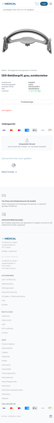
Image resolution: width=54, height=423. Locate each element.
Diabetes (5, 398)
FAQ (3, 300)
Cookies (5, 333)
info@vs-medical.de (9, 251)
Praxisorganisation (9, 373)
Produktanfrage (27, 102)
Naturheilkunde (7, 377)
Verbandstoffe (7, 348)
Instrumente (6, 365)
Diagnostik (6, 356)
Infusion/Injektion (8, 344)
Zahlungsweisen (8, 288)
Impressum (6, 316)
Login (44, 4)
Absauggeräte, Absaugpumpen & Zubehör (22, 70)
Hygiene (5, 352)
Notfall (4, 70)
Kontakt (4, 305)
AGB (3, 324)
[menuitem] (27, 344)
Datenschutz (6, 320)
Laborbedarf (6, 369)
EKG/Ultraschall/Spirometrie (12, 390)
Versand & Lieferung (9, 292)
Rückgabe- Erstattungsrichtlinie (13, 296)
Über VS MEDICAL (9, 280)
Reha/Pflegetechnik (9, 382)
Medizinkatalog (7, 284)
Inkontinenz (6, 386)
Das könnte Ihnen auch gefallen (17, 158)
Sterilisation (6, 394)
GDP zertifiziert (7, 328)
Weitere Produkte (9, 172)
